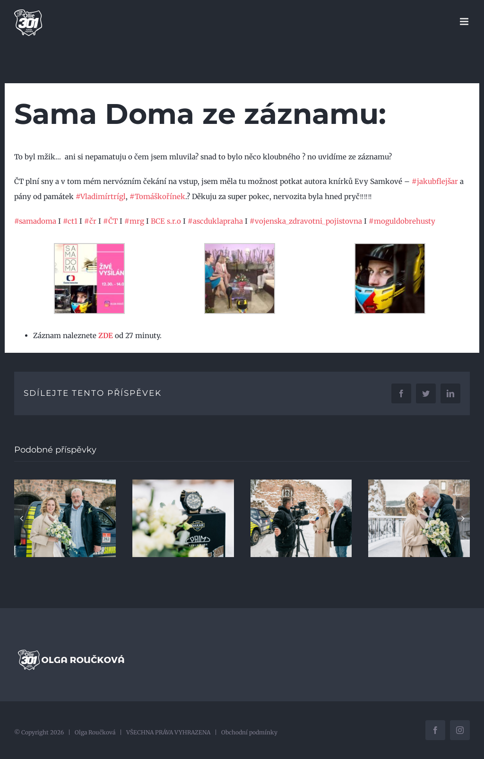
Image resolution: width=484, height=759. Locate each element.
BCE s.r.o (166, 221)
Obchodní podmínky (249, 732)
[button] (21, 518)
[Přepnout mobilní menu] (465, 21)
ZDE (105, 335)
